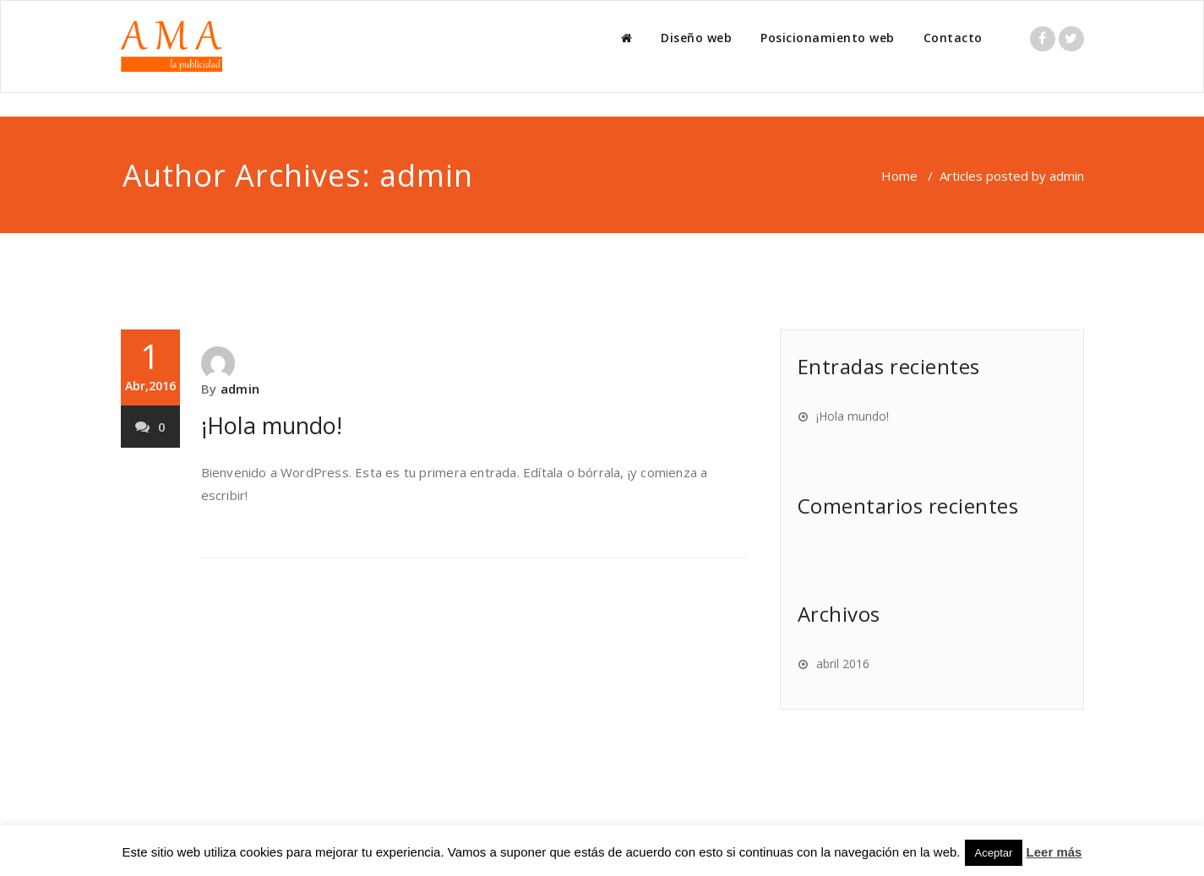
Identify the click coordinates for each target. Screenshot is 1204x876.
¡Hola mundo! (271, 425)
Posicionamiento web (827, 38)
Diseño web (696, 38)
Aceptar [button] (994, 852)
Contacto (953, 38)
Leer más (1054, 852)
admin (426, 175)
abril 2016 (842, 664)
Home (899, 175)
